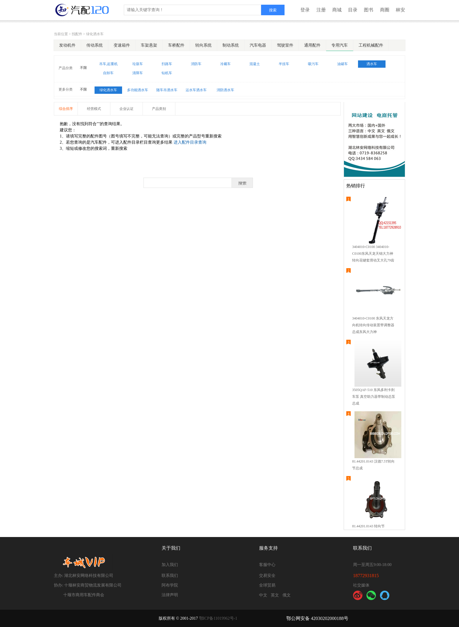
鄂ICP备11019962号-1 (218, 618)
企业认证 (126, 109)
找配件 (77, 34)
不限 (83, 68)
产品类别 (159, 109)
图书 (368, 9)
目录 (352, 9)
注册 (321, 9)
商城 (337, 9)
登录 (305, 9)
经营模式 (94, 109)
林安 (400, 9)
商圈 (384, 9)
